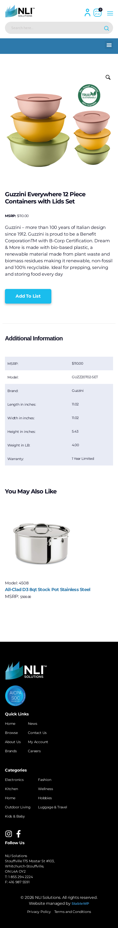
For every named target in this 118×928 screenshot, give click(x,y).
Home (10, 723)
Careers (34, 751)
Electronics (14, 779)
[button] (109, 45)
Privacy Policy (39, 911)
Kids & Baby (15, 816)
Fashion (44, 779)
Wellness (45, 789)
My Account (38, 742)
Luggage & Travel (52, 807)
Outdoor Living (18, 807)
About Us (12, 742)
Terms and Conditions (72, 911)
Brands (11, 751)
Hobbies (45, 798)
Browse (11, 732)
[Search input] (55, 28)
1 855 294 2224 (20, 877)
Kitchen (11, 789)
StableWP (80, 903)
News (32, 723)
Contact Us (37, 732)
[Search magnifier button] (107, 28)
